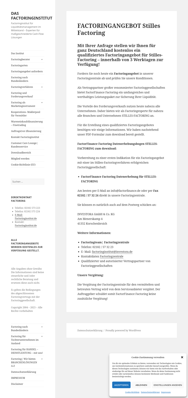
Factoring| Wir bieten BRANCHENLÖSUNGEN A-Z (24, 362)
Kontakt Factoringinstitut (25, 137)
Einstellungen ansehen (168, 384)
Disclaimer (17, 384)
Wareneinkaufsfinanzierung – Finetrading (27, 123)
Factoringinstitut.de (26, 225)
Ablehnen (141, 384)
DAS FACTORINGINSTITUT (31, 16)
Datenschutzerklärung (150, 392)
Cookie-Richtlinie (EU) (23, 164)
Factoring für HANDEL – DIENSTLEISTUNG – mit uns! (27, 351)
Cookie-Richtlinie (132, 392)
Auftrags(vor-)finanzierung (26, 131)
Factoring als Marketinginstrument (23, 104)
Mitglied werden (20, 158)
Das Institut (17, 53)
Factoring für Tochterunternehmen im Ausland (25, 340)
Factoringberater (20, 59)
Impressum (166, 392)
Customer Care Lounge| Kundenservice (24, 144)
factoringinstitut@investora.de (112, 252)
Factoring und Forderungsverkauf (22, 94)
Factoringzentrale (111, 256)
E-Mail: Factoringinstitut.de (26, 216)
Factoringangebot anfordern (27, 71)
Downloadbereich (21, 152)
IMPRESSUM (18, 378)
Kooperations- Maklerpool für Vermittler (25, 113)
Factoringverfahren (22, 87)
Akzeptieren (121, 384)
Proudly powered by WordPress (123, 330)
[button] (182, 357)
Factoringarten (19, 65)
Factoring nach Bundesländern (19, 79)
